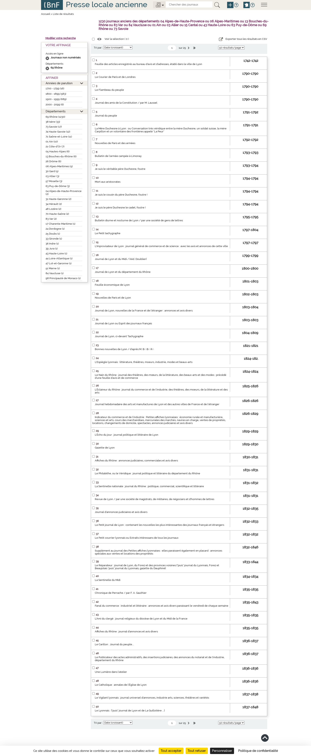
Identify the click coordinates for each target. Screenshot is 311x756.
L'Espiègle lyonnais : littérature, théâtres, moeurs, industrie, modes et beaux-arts (143, 362)
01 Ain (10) (52, 141)
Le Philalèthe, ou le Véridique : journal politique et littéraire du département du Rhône (147, 473)
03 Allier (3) (52, 176)
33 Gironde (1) (54, 238)
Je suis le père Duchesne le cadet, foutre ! (120, 207)
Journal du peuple (106, 115)
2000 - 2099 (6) (55, 104)
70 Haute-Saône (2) (57, 213)
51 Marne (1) (53, 268)
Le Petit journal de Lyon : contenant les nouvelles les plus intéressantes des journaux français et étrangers (159, 524)
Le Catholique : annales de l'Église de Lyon (121, 684)
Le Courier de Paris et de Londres (115, 76)
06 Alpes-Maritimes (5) (59, 166)
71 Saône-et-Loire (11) (59, 136)
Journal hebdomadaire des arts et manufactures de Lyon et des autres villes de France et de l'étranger (157, 404)
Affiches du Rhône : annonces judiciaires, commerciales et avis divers (136, 460)
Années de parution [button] (59, 83)
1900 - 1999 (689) (56, 99)
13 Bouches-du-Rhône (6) (61, 156)
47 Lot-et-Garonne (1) (59, 263)
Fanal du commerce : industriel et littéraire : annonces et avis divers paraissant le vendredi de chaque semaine (161, 605)
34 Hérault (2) (54, 203)
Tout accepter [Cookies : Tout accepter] (171, 751)
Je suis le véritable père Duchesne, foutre (120, 168)
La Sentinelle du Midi (107, 579)
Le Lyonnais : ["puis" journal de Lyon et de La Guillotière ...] (130, 710)
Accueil (45, 13)
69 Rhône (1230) (55, 116)
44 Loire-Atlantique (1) (59, 258)
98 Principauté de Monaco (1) (63, 278)
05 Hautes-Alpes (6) (58, 151)
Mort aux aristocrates (107, 181)
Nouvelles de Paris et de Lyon (113, 297)
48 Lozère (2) (53, 208)
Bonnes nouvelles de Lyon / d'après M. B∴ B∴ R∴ (124, 349)
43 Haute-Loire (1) (56, 253)
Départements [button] (55, 111)
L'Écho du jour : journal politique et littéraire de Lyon (126, 434)
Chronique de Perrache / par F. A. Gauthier (121, 592)
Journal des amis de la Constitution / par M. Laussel (126, 102)
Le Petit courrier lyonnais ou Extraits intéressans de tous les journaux (137, 537)
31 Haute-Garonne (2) (58, 199)
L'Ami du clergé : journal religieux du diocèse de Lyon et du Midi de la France (141, 618)
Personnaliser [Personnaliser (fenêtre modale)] (222, 751)
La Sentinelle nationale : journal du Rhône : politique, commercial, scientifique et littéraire (149, 486)
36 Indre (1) (52, 243)
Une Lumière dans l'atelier (111, 671)
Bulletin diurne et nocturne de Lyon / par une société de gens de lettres (139, 220)
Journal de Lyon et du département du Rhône (123, 271)
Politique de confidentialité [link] (258, 751)
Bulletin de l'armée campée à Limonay (118, 156)
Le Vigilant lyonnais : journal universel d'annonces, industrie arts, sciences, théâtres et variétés (152, 697)
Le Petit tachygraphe (107, 233)
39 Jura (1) (52, 248)
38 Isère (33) (53, 121)
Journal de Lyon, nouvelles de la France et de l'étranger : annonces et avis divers (144, 310)
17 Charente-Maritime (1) (60, 223)
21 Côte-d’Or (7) (55, 146)
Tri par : (98, 47)
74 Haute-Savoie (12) (58, 131)
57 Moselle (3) (54, 181)
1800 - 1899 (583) (56, 93)
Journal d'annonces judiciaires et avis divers (121, 512)
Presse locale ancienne (106, 4)
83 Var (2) (51, 218)
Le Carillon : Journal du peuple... (114, 644)
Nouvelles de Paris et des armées (115, 143)
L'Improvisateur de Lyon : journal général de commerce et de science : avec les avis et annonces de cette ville (161, 246)
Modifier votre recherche (60, 38)
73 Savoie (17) (54, 126)
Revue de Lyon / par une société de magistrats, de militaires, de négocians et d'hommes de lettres (154, 499)
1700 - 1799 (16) (55, 88)
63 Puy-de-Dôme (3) (58, 186)
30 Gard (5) (52, 171)
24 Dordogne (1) (55, 228)
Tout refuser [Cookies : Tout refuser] (197, 751)
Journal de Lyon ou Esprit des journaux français (123, 323)
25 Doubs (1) (53, 233)
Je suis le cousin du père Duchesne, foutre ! (121, 194)
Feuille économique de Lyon (112, 284)
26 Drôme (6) (53, 161)
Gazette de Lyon (105, 447)
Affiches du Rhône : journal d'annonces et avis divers (126, 631)
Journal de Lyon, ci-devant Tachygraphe (119, 336)
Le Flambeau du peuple (109, 89)
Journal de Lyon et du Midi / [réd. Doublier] (121, 259)
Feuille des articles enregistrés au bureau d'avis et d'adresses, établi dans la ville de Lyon (148, 64)
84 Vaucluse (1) (55, 273)
